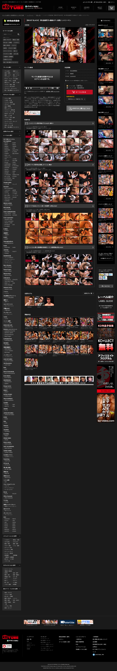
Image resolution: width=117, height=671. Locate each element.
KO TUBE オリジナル (9, 139)
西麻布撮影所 (7, 347)
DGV (5, 517)
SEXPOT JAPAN (9, 332)
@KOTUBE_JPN (99, 654)
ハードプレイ (16, 73)
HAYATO (7, 531)
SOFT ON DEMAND (9, 446)
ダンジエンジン (8, 513)
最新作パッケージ (31, 645)
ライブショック (8, 262)
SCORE (7, 173)
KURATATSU (8, 215)
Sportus (6, 169)
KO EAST (6, 186)
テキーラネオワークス (9, 484)
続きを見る (108, 63)
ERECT (5, 390)
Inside (5, 245)
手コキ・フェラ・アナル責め (11, 78)
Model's (14, 164)
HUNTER (7, 167)
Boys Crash (7, 197)
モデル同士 (7, 541)
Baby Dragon (8, 336)
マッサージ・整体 (8, 53)
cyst (6, 481)
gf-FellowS (7, 224)
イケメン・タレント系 (10, 111)
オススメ (29, 646)
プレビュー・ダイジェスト (11, 88)
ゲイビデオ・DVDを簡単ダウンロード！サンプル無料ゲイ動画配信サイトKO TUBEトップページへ (12, 6)
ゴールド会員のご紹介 (64, 642)
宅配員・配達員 (8, 571)
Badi (5, 367)
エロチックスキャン (10, 259)
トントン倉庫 (7, 321)
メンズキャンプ (8, 355)
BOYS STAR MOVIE (9, 371)
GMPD (5, 48)
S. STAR (15, 151)
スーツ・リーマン (8, 51)
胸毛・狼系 (7, 600)
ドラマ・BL (7, 561)
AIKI (6, 522)
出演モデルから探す (8, 131)
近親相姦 (15, 555)
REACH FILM (7, 273)
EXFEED (15, 215)
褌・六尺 (7, 582)
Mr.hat (5, 492)
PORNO (7, 253)
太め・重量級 (8, 106)
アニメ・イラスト (9, 123)
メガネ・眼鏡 (8, 584)
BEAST (6, 143)
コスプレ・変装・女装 (10, 84)
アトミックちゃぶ (9, 487)
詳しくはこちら (106, 286)
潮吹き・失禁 (16, 39)
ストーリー (7, 76)
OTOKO (15, 176)
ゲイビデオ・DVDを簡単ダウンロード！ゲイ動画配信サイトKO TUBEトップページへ (10, 637)
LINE (14, 148)
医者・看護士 (16, 574)
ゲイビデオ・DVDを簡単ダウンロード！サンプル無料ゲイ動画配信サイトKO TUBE (21, 2)
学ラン (6, 578)
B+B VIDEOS (7, 376)
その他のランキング (106, 258)
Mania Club (7, 166)
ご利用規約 (95, 636)
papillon (6, 383)
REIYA (14, 519)
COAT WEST (8, 213)
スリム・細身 (8, 98)
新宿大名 (6, 471)
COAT (14, 213)
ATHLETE (15, 279)
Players (6, 435)
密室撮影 (7, 555)
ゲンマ (6, 410)
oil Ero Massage (9, 285)
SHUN (14, 522)
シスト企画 (6, 480)
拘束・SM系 (7, 73)
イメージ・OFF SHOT (10, 86)
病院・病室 (15, 543)
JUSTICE (6, 250)
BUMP (14, 143)
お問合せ (95, 646)
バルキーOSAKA (9, 350)
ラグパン (15, 580)
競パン (15, 51)
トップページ (60, 7)
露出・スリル (16, 75)
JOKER (14, 146)
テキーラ (7, 486)
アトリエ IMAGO (9, 257)
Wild (14, 406)
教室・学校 (7, 543)
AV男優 (14, 584)
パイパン (14, 45)
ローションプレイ (9, 551)
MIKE (14, 524)
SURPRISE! (8, 164)
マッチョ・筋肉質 (9, 102)
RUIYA (6, 526)
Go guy (6, 162)
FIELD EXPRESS (8, 398)
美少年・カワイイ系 (9, 113)
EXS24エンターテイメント (10, 329)
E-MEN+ (6, 229)
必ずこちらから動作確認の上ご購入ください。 (78, 80)
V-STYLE (15, 192)
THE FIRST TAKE (9, 281)
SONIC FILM (16, 174)
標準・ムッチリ (8, 108)
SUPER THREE (8, 450)
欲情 (14, 283)
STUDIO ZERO (7, 182)
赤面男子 (6, 233)
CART (111, 8)
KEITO (14, 529)
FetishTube (7, 459)
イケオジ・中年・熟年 (10, 117)
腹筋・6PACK (7, 45)
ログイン (112, 2)
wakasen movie (8, 287)
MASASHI (7, 519)
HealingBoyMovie (8, 241)
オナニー (15, 76)
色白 (14, 602)
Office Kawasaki (8, 496)
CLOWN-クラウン (8, 455)
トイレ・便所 (16, 545)
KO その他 (7, 176)
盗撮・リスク (8, 75)
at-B (14, 224)
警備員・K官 (7, 576)
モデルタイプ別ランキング (47, 650)
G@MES (6, 402)
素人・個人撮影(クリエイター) (11, 62)
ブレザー (15, 578)
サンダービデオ (8, 489)
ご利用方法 (78, 639)
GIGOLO (7, 171)
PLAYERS (6, 434)
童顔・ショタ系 (8, 115)
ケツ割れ (15, 582)
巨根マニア (7, 283)
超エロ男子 (7, 195)
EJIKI (6, 423)
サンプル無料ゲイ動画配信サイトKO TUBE (13, 15)
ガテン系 (16, 53)
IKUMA (14, 531)
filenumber (7, 352)
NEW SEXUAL (8, 448)
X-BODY (7, 153)
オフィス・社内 (8, 547)
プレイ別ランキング (45, 648)
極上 (14, 178)
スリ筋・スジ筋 (8, 100)
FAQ (77, 644)
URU (14, 520)
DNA (5, 421)
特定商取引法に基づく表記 (99, 644)
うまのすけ (7, 190)
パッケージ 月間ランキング (47, 646)
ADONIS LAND (8, 219)
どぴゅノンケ (8, 157)
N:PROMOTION (8, 339)
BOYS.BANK (7, 207)
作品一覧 (38, 15)
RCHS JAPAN (7, 442)
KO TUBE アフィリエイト (99, 649)
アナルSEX (7, 71)
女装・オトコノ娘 (9, 125)
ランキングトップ (45, 638)
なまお (5, 316)
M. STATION (8, 178)
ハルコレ (6, 291)
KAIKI (6, 527)
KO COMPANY (7, 141)
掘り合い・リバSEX (9, 559)
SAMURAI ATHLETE (10, 331)
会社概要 (95, 642)
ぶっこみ (7, 193)
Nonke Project (7, 269)
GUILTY (14, 251)
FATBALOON (8, 396)
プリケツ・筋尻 (12, 48)
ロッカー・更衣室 (9, 553)
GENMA (6, 409)
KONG (5, 417)
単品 (28, 641)
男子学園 (15, 160)
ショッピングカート (81, 636)
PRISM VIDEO (7, 438)
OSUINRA (6, 429)
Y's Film (6, 500)
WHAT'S (7, 406)
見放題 (28, 648)
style (14, 404)
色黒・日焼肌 (8, 602)
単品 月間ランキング (45, 642)
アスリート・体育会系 (10, 109)
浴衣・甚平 (15, 572)
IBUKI (14, 526)
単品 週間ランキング (45, 640)
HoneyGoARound (9, 334)
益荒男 (14, 190)
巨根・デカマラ (7, 39)
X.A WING (7, 226)
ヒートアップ (8, 261)
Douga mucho (7, 386)
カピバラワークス (8, 304)
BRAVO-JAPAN (8, 203)
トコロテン (16, 42)
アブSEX (15, 193)
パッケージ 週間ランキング (47, 644)
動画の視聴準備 (80, 642)
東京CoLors (7, 476)
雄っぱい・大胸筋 (8, 42)
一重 (6, 604)
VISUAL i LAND (8, 223)
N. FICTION (15, 166)
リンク (94, 652)
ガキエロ (7, 160)
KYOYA (6, 520)
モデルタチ (15, 541)
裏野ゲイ (6, 300)
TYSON (14, 169)
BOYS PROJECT (9, 188)
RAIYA (6, 524)
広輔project (7, 308)
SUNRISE (7, 201)
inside (14, 247)
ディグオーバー (8, 312)
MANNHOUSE (7, 256)
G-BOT (5, 237)
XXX (6, 158)
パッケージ (29, 643)
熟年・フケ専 (16, 82)
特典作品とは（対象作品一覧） (76, 99)
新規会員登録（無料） (101, 2)
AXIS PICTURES (8, 359)
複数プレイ (15, 71)
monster (15, 197)
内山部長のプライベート (10, 295)
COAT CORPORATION (9, 211)
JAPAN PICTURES (8, 413)
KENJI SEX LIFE (8, 325)
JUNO (14, 162)
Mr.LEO (14, 493)
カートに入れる (81, 92)
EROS (14, 144)
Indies (14, 171)
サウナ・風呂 (8, 545)
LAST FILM (7, 365)
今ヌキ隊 (7, 184)
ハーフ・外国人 (8, 119)
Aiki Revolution (8, 363)
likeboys (6, 425)
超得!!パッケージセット (10, 504)
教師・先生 (7, 574)
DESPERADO (7, 380)
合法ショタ (7, 155)
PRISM (6, 440)
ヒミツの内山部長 (9, 297)
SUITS (6, 151)
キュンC (15, 184)
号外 (14, 173)
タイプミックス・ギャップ (11, 121)
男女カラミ (7, 82)
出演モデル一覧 (88, 293)
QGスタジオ (7, 508)
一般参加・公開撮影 (8, 56)
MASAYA (7, 529)
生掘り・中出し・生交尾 (10, 80)
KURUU (7, 148)
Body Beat (7, 247)
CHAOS (7, 192)
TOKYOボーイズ (9, 199)
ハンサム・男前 (8, 605)
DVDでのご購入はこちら (81, 108)
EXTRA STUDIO (8, 394)
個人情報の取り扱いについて (100, 639)
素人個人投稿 (7, 467)
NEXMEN (6, 343)
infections (15, 167)
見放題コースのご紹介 (81, 649)
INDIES (6, 146)
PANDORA (7, 150)
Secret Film (15, 150)
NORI (14, 527)
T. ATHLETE (8, 174)
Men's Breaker (7, 265)
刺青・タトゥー (8, 607)
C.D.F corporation (8, 217)
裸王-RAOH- (16, 153)
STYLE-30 (6, 463)
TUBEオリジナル (7, 59)
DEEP (6, 144)
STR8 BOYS (7, 278)
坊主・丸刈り (16, 600)
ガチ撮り (15, 158)
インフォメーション (81, 646)
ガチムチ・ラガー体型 (10, 104)
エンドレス (15, 195)
